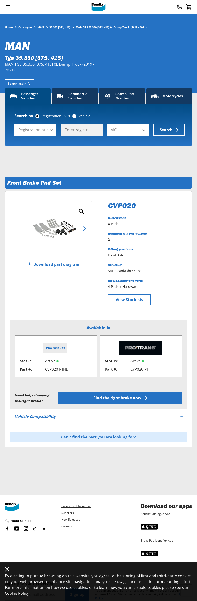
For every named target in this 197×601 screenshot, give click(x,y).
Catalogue (25, 27)
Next (84, 228)
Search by (23, 116)
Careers (66, 526)
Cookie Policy (17, 593)
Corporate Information (76, 506)
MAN (40, 27)
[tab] (19, 83)
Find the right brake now (120, 398)
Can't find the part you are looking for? (98, 437)
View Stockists (129, 299)
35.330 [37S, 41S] (59, 27)
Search (169, 130)
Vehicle (84, 116)
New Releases (70, 519)
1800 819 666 (18, 521)
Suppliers (67, 513)
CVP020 (122, 205)
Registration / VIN (56, 116)
